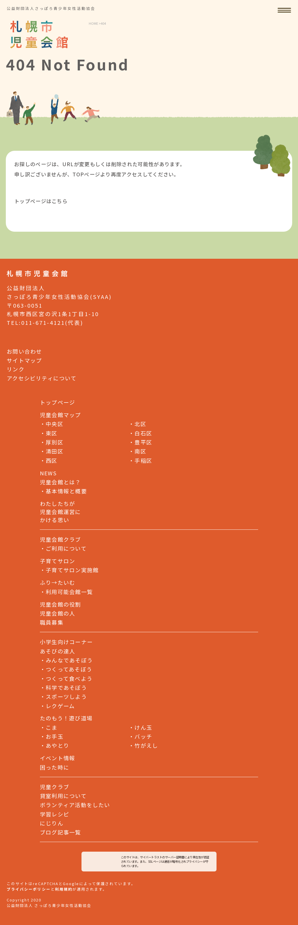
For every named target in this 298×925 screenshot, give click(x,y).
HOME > (95, 23)
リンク (15, 368)
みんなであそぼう (66, 659)
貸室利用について (63, 795)
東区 (49, 432)
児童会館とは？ (60, 482)
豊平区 (140, 441)
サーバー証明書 (175, 857)
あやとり (54, 745)
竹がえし (143, 745)
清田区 (51, 451)
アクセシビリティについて (42, 377)
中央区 (51, 423)
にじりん (51, 822)
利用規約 (63, 889)
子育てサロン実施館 (72, 570)
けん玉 (140, 727)
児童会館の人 (57, 613)
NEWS (48, 473)
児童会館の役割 (60, 604)
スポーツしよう (63, 696)
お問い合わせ (24, 351)
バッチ (140, 736)
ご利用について (66, 548)
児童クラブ (54, 786)
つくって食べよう (66, 678)
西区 (49, 460)
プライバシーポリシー (28, 889)
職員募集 (51, 622)
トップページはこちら (41, 201)
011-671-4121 (43, 322)
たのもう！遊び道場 (66, 718)
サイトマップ (24, 360)
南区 (137, 451)
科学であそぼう (63, 687)
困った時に (54, 767)
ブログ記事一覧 (60, 831)
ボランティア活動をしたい (75, 804)
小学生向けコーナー (66, 642)
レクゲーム (57, 705)
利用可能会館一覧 (69, 592)
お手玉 (51, 736)
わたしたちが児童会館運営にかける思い (60, 511)
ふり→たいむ (57, 582)
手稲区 (140, 460)
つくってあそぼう (66, 669)
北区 (137, 423)
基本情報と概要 (66, 491)
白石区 (140, 432)
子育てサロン (57, 561)
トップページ (57, 402)
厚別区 (51, 441)
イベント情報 (57, 758)
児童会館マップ (60, 415)
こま (49, 727)
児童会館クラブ (60, 539)
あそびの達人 (57, 651)
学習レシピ (54, 813)
